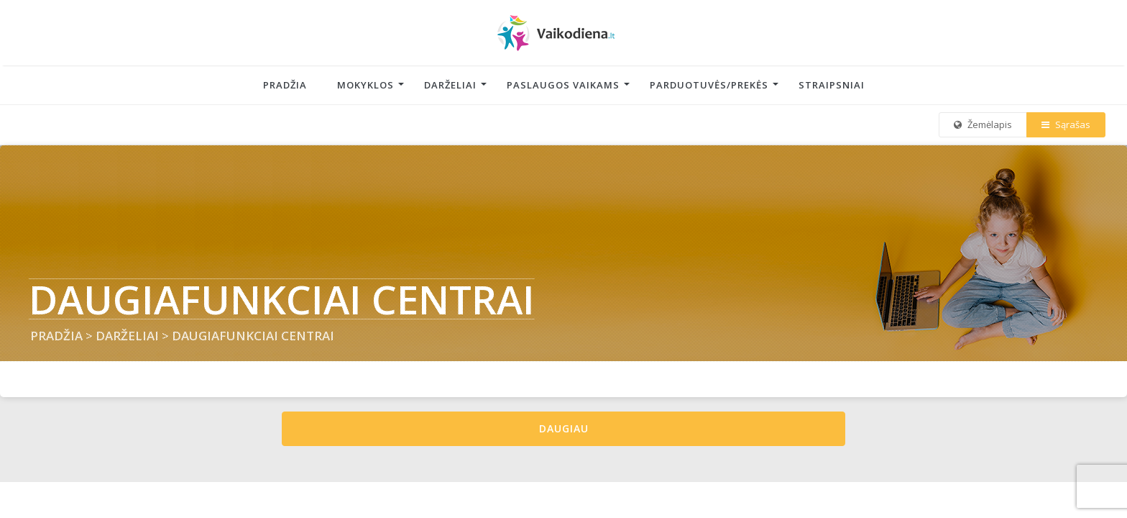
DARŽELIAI (127, 335)
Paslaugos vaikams (563, 84)
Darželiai (450, 84)
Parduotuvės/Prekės (709, 84)
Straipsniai (832, 84)
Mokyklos (365, 84)
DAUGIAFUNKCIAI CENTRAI (253, 335)
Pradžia (285, 84)
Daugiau (564, 428)
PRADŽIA (56, 335)
